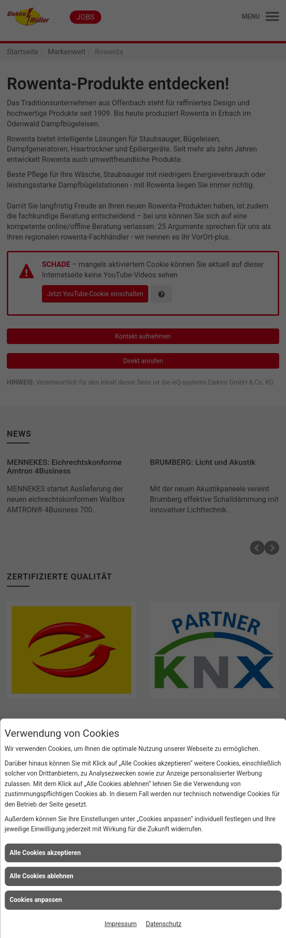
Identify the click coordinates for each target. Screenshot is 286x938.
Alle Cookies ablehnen (41, 876)
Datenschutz (164, 924)
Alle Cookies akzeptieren (45, 852)
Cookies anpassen (36, 899)
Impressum (120, 924)
